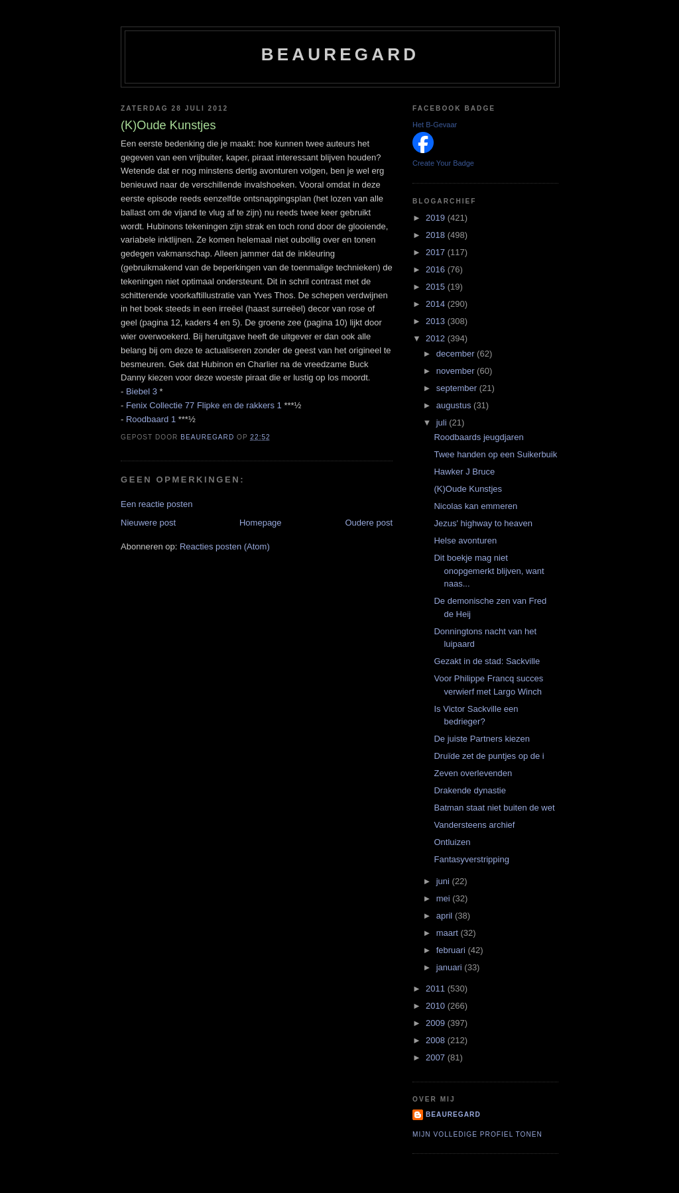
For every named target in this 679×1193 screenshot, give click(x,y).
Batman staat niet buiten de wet (494, 808)
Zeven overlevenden (473, 773)
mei (444, 898)
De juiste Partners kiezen (482, 739)
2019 (437, 218)
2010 (437, 1006)
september (457, 388)
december (456, 354)
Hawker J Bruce (464, 472)
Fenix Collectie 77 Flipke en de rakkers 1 (204, 405)
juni (444, 881)
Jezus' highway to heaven (483, 523)
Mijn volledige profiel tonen (477, 1134)
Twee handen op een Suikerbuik (495, 454)
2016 (437, 269)
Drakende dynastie (469, 790)
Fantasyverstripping (471, 859)
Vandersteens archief (474, 825)
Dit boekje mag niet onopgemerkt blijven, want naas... (489, 571)
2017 (437, 252)
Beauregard (340, 54)
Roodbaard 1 (151, 419)
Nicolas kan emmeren (475, 506)
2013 (437, 321)
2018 (437, 235)
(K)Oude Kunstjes (468, 489)
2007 (437, 1057)
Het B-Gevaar (434, 125)
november (456, 371)
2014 (437, 304)
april (445, 916)
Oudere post (369, 523)
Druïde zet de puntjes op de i (489, 756)
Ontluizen (452, 842)
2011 (437, 989)
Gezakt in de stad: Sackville (487, 661)
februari (452, 950)
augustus (454, 405)
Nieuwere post (148, 523)
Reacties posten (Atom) (225, 546)
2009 (437, 1023)
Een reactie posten (156, 504)
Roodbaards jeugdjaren (478, 437)
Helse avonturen (465, 540)
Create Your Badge (443, 163)
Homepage (260, 523)
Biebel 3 (141, 391)
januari (450, 967)
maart (448, 933)
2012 (437, 338)
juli (443, 422)
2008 (437, 1040)
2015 (437, 287)
